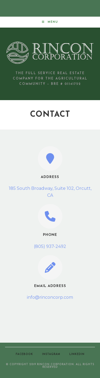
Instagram (51, 354)
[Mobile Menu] (50, 22)
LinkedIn (77, 354)
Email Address (50, 286)
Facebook (24, 354)
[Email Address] (50, 267)
